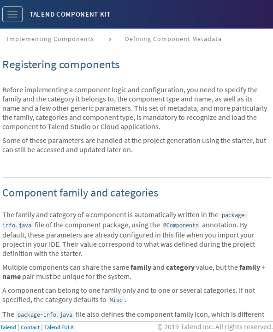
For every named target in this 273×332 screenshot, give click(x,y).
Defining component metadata (173, 39)
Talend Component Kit (70, 14)
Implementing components (50, 39)
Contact (30, 327)
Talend (8, 327)
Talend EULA (59, 327)
